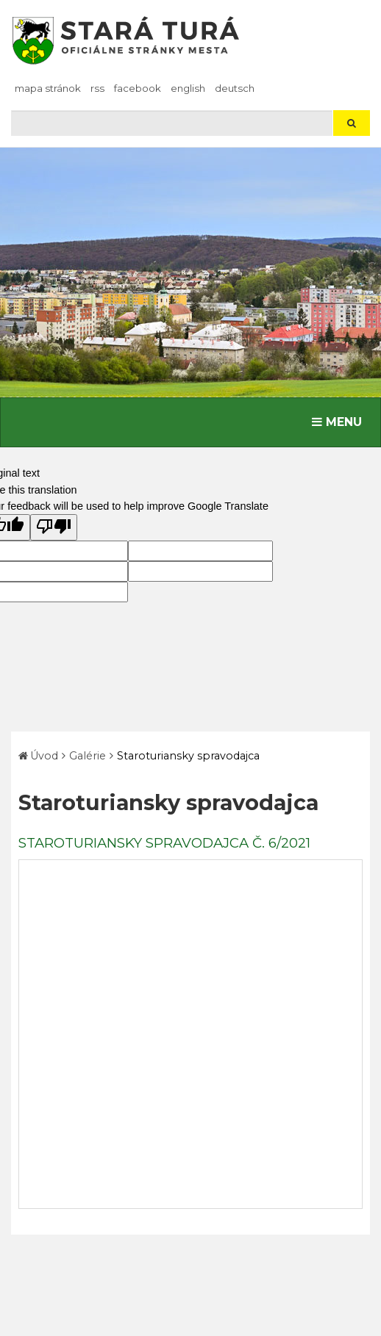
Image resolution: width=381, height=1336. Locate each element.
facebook (137, 88)
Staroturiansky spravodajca (188, 755)
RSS (97, 88)
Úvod (44, 755)
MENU (340, 421)
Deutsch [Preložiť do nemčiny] (234, 88)
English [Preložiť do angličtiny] (188, 88)
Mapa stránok (48, 88)
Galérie (87, 755)
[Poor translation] (53, 527)
